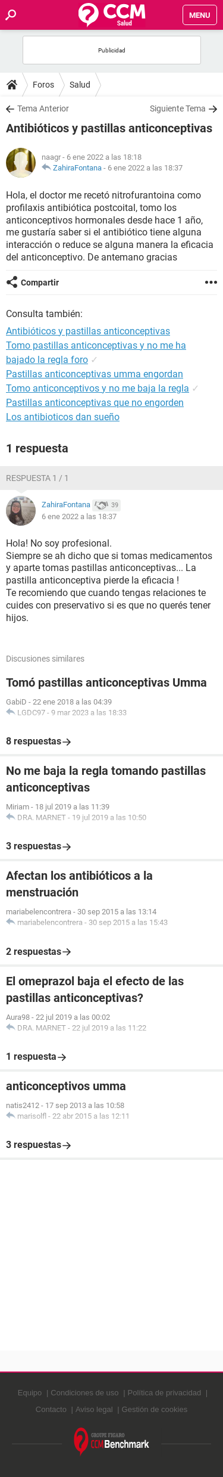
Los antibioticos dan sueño (63, 417)
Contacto (51, 1409)
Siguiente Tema (178, 108)
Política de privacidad (165, 1392)
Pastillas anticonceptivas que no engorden (95, 402)
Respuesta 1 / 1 (37, 478)
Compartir (40, 282)
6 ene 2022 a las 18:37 (145, 167)
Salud (80, 84)
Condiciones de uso (84, 1392)
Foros (43, 84)
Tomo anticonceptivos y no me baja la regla (97, 388)
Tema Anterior (43, 108)
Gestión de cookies (155, 1409)
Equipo (30, 1392)
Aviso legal (94, 1409)
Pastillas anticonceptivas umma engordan (94, 374)
